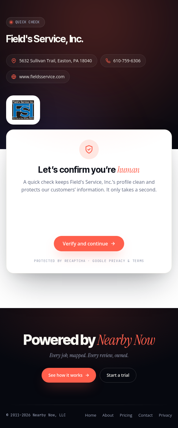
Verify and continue (89, 243)
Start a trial (118, 375)
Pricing (126, 415)
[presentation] (89, 215)
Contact (145, 415)
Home (90, 415)
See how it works (68, 375)
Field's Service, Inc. (44, 39)
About (108, 415)
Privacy (165, 415)
